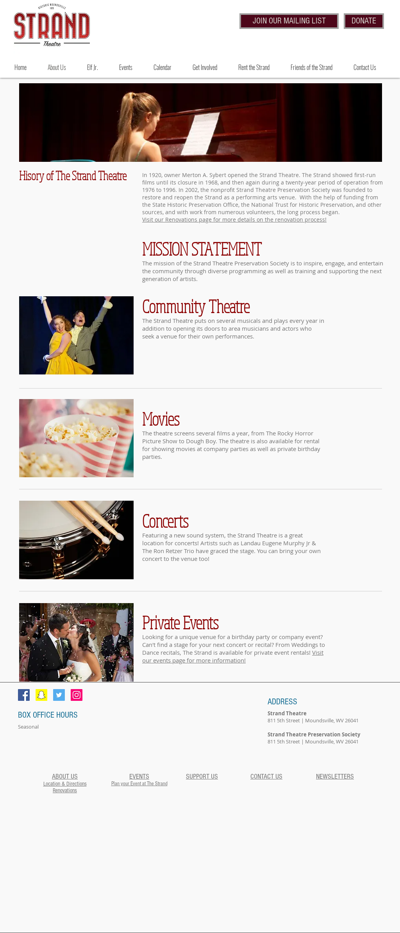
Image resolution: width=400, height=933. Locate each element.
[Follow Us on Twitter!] (59, 695)
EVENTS (139, 776)
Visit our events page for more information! (232, 656)
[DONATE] (364, 21)
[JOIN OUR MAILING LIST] (289, 21)
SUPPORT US (202, 776)
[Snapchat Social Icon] (41, 695)
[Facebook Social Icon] (24, 695)
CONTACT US (266, 776)
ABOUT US (65, 776)
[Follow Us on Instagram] (76, 695)
